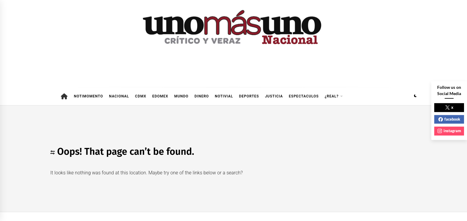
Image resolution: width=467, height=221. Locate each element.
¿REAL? (334, 96)
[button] (415, 96)
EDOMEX (160, 96)
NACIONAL (119, 96)
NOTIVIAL (224, 96)
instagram (449, 130)
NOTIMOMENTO (88, 96)
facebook (449, 119)
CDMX (140, 96)
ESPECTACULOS (304, 96)
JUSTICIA (274, 96)
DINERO (201, 96)
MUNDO (181, 96)
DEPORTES (249, 96)
